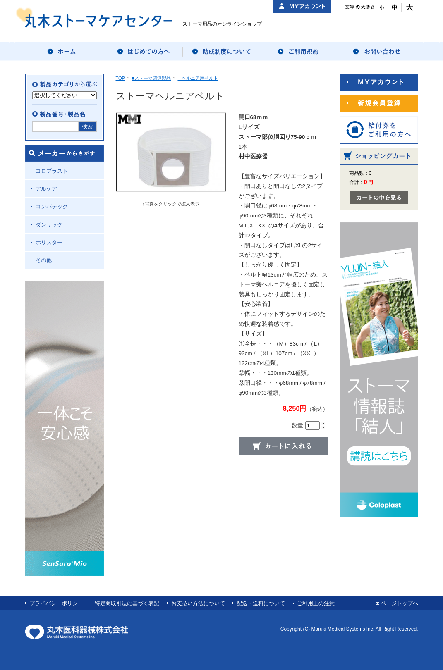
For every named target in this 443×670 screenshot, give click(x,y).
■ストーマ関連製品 (151, 78)
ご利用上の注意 (316, 603)
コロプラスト (52, 171)
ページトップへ (399, 603)
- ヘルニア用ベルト (197, 78)
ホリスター (49, 242)
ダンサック (49, 225)
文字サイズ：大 (408, 7)
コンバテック (52, 206)
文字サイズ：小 (381, 7)
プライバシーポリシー (56, 603)
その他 (44, 260)
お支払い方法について (198, 603)
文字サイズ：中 (395, 7)
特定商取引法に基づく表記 (127, 603)
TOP (120, 78)
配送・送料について (261, 603)
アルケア (46, 189)
